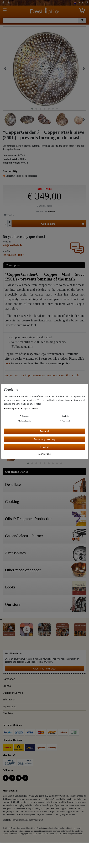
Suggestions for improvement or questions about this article (42, 375)
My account (9, 706)
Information (9, 699)
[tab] (44, 265)
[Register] (10, 3)
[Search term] (40, 20)
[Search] (82, 20)
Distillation (8, 713)
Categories (9, 679)
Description (13, 265)
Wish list (9, 215)
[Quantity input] (5, 223)
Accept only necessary (44, 439)
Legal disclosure (30, 408)
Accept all (44, 431)
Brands (7, 686)
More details (44, 453)
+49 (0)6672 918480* (13, 255)
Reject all (44, 447)
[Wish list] (86, 3)
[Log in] (3, 3)
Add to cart (62, 223)
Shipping (51, 211)
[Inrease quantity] (9, 222)
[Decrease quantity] (9, 225)
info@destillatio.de (12, 245)
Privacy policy (12, 408)
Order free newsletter (44, 668)
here (8, 363)
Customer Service (13, 692)
